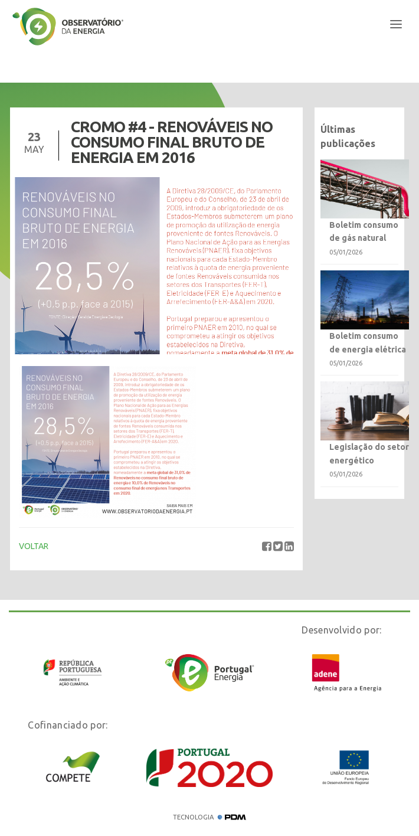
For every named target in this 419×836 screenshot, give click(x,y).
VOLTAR (33, 546)
